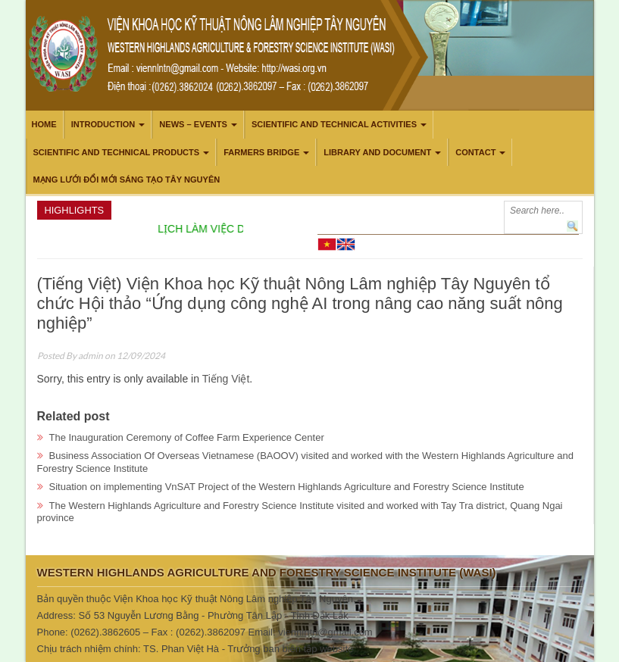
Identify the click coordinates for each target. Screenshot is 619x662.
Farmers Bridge (261, 152)
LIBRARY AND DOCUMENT (377, 152)
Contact (475, 152)
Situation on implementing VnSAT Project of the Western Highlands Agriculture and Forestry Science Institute (286, 486)
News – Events (193, 124)
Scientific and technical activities (334, 124)
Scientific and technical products (116, 152)
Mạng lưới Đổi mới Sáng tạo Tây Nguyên (126, 179)
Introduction (103, 124)
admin (90, 355)
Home (44, 124)
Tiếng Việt (226, 379)
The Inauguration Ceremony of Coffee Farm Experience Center (186, 437)
